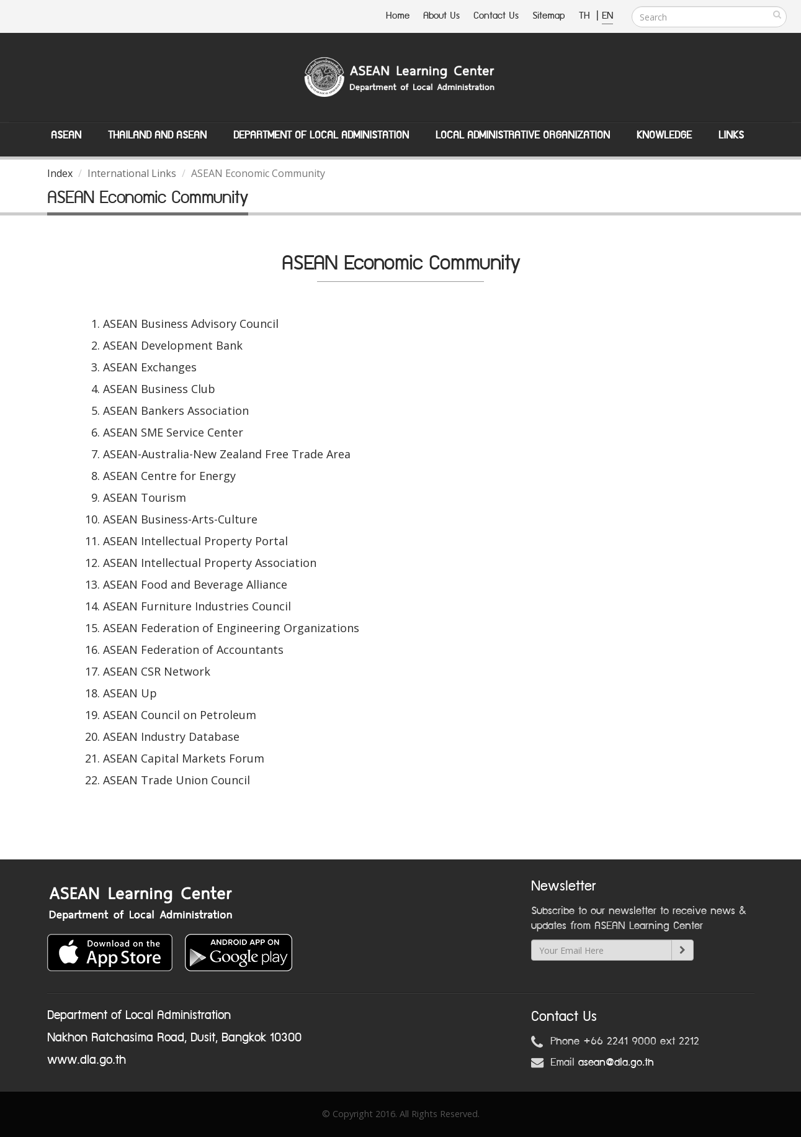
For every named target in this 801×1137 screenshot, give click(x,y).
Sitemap (548, 16)
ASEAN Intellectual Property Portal (195, 540)
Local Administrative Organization (523, 135)
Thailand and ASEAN (157, 135)
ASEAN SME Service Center (173, 432)
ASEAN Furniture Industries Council (197, 606)
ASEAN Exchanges (150, 367)
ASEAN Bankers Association (176, 410)
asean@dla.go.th (616, 1062)
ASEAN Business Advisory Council (191, 323)
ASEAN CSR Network (156, 671)
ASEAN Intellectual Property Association (209, 562)
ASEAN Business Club (159, 388)
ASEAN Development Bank (173, 345)
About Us (441, 16)
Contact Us (496, 16)
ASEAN (66, 135)
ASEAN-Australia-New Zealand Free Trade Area (227, 453)
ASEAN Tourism (144, 497)
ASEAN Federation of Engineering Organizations (231, 627)
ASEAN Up (130, 693)
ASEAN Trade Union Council (176, 779)
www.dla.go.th (86, 1060)
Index (60, 173)
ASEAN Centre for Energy (169, 475)
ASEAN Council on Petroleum (179, 714)
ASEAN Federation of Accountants (193, 649)
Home (397, 16)
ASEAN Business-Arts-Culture (180, 519)
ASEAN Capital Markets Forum (183, 758)
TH (586, 16)
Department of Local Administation (321, 135)
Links (731, 135)
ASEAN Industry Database (171, 736)
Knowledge (664, 135)
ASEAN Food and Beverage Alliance (195, 584)
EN (607, 16)
